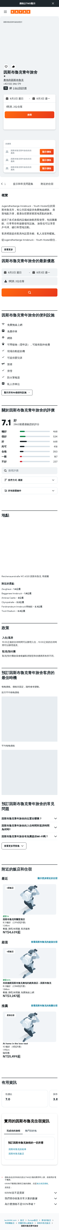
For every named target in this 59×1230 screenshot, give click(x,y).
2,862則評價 (20, 88)
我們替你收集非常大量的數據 (31, 1198)
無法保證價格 (42, 1183)
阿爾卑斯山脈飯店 (25, 1223)
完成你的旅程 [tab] (13, 1130)
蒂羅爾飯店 (9, 1223)
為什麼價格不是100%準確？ (31, 1204)
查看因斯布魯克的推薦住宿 (44, 1005)
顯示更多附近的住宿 (47, 878)
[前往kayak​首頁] (20, 12)
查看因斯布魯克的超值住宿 (44, 941)
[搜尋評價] (32, 470)
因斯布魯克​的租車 (17, 1149)
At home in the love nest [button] (15, 1043)
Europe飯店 (33, 1220)
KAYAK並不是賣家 (31, 1193)
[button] (53, 3)
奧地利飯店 (46, 1220)
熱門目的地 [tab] (31, 1130)
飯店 (22, 1220)
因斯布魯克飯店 (16, 1153)
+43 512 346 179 (12, 83)
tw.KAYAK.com (10, 1220)
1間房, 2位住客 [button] (14, 106)
